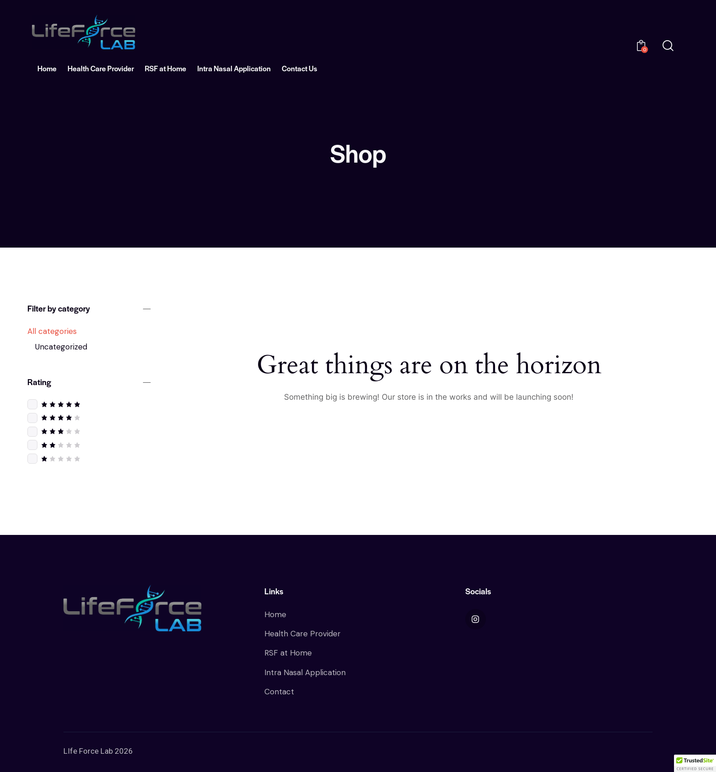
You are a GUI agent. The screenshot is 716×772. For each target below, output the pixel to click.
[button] (695, 763)
